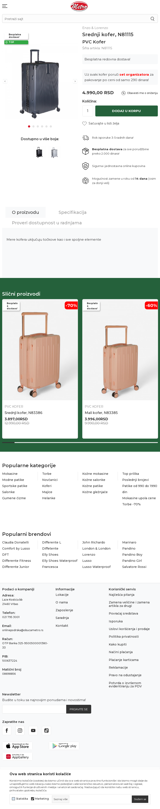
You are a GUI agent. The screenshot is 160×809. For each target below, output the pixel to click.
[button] (100, 123)
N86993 (92, 413)
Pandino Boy (132, 555)
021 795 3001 (11, 617)
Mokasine (10, 474)
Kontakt (62, 626)
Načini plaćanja (121, 652)
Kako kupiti (118, 644)
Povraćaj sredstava (123, 613)
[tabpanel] (40, 81)
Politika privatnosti (124, 637)
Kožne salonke (93, 480)
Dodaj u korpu (126, 111)
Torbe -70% (131, 504)
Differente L (51, 542)
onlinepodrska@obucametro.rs (22, 630)
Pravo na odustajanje (125, 675)
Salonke (8, 492)
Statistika (22, 798)
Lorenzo (88, 555)
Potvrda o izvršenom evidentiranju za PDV (125, 684)
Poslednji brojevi (135, 480)
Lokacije (62, 595)
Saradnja (62, 618)
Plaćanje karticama (124, 660)
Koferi (46, 486)
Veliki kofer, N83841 (22, 413)
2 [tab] (33, 126)
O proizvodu (25, 212)
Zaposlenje (64, 610)
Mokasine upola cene (139, 498)
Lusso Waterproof (96, 567)
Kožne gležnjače (95, 492)
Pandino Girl (132, 561)
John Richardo (93, 542)
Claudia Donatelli (15, 542)
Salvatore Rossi (134, 567)
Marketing (42, 798)
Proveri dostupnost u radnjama (47, 222)
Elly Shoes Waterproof (59, 561)
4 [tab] (42, 126)
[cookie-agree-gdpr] (140, 799)
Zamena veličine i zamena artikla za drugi (129, 604)
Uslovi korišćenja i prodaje (129, 629)
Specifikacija (73, 212)
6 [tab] (51, 126)
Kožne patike (92, 486)
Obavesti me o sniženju (142, 93)
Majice (47, 492)
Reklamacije (118, 667)
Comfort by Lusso (16, 548)
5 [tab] (46, 126)
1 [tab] (29, 126)
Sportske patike (14, 486)
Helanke (48, 498)
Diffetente (50, 548)
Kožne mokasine (95, 474)
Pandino (128, 548)
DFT (5, 555)
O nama (62, 602)
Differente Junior (15, 567)
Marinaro (129, 542)
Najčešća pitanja (121, 595)
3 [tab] (38, 126)
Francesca (50, 567)
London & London (96, 548)
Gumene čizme (14, 498)
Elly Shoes (50, 555)
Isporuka (116, 621)
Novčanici (50, 480)
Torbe (46, 474)
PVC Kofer (94, 41)
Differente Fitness (16, 561)
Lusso (87, 561)
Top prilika (130, 474)
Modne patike (13, 480)
